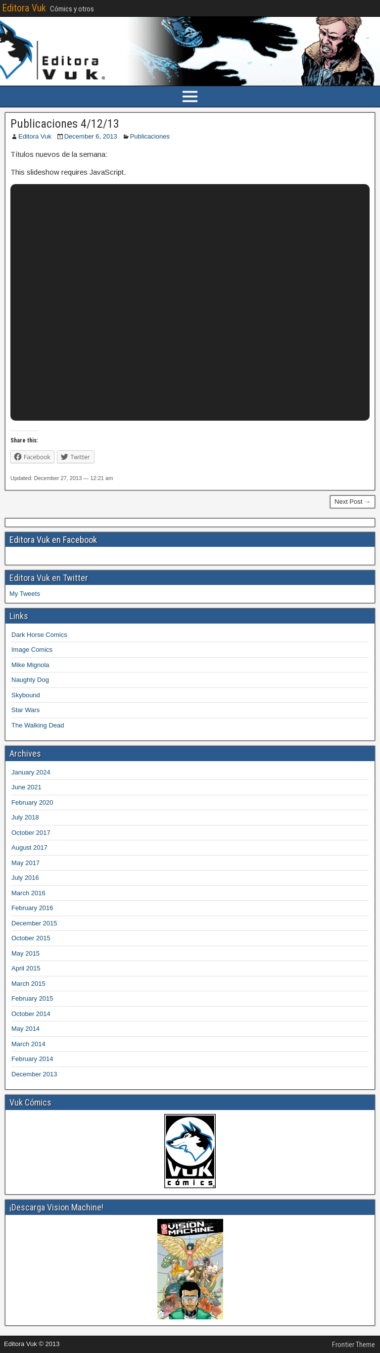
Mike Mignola (30, 665)
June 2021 (26, 787)
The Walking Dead (37, 725)
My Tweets (24, 593)
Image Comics (31, 649)
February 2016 (32, 908)
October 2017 (30, 832)
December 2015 (34, 923)
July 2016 (25, 877)
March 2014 (28, 1044)
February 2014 (32, 1059)
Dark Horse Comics (39, 634)
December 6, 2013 (90, 136)
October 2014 (30, 1013)
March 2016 (28, 893)
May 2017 (25, 863)
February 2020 (32, 802)
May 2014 (25, 1028)
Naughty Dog (30, 679)
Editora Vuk (24, 8)
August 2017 (29, 847)
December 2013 (34, 1074)
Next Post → (352, 501)
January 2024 (30, 772)
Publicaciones (150, 136)
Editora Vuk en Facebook (53, 539)
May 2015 (25, 953)
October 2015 (30, 938)
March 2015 (28, 983)
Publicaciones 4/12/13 (64, 124)
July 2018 (25, 817)
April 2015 (26, 968)
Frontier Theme (353, 1344)
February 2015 (32, 998)
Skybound (25, 695)
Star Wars (25, 710)
